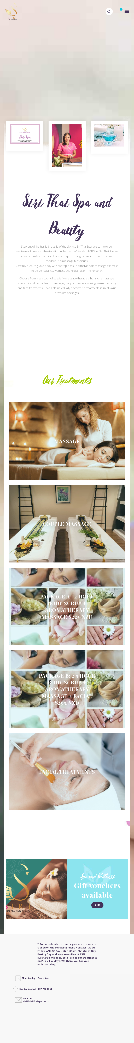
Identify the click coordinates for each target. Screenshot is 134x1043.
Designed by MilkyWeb (51, 1028)
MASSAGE (67, 400)
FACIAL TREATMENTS (67, 731)
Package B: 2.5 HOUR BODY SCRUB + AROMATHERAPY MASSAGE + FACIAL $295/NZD (67, 648)
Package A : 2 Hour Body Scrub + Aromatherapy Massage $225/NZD (67, 565)
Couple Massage (67, 483)
